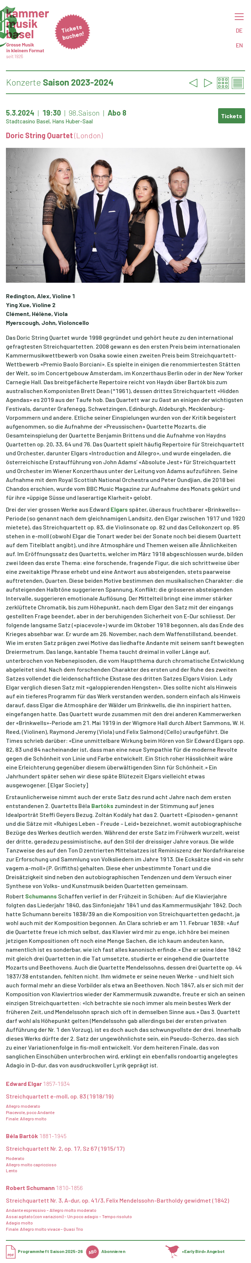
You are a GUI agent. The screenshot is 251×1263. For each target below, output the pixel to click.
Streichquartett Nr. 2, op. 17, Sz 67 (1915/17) (65, 1148)
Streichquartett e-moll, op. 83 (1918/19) (59, 1096)
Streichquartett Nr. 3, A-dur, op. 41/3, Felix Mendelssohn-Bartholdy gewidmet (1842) (117, 1200)
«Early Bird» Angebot (195, 1251)
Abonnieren (105, 1251)
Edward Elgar (38, 1083)
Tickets (231, 115)
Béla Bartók (36, 1135)
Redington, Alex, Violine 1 (40, 295)
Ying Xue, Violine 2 (30, 304)
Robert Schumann (44, 1187)
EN (239, 45)
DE (239, 30)
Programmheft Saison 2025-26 (44, 1251)
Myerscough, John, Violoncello (47, 322)
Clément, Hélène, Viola (37, 313)
